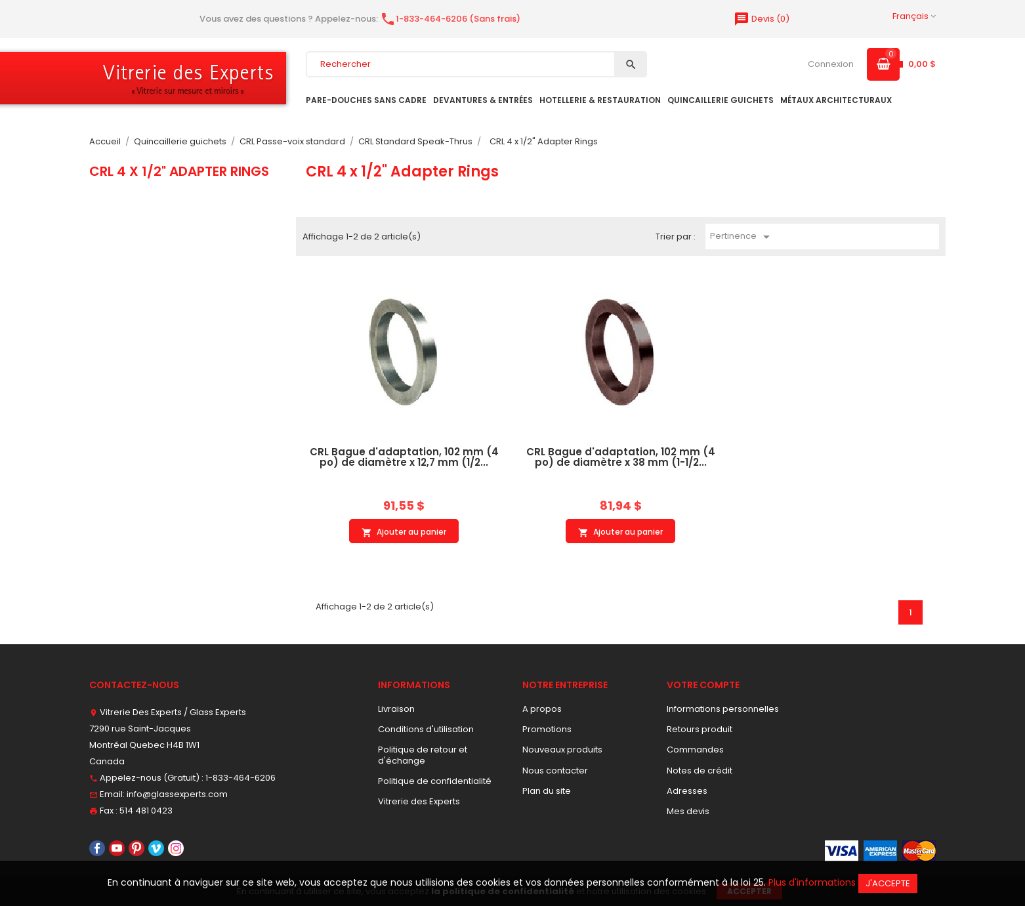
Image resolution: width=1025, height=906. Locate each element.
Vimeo (156, 848)
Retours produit (699, 729)
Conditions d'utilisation (426, 729)
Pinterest (136, 848)
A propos (542, 709)
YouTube (117, 848)
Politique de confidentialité (435, 781)
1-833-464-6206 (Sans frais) (450, 18)
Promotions (547, 729)
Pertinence (742, 237)
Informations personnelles (723, 709)
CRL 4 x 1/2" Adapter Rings (179, 171)
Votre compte (703, 684)
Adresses (687, 791)
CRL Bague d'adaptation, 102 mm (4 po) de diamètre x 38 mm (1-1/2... (620, 457)
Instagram (176, 848)
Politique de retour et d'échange (422, 754)
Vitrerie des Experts (419, 801)
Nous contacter (555, 770)
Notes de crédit (699, 770)
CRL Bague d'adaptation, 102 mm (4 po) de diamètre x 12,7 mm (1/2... (404, 457)
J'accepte (888, 883)
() (761, 18)
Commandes (695, 749)
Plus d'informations (812, 882)
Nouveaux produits (562, 749)
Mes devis (688, 811)
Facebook (97, 848)
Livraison (396, 709)
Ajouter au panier (404, 532)
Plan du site (546, 791)
